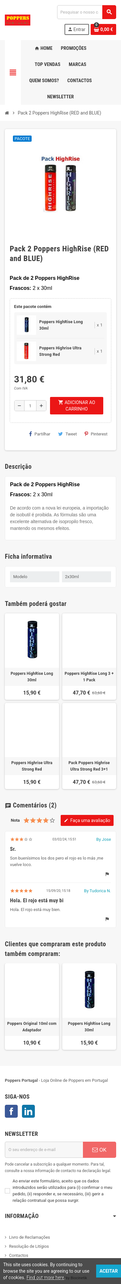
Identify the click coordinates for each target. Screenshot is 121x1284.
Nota (15, 820)
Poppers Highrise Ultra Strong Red (31, 766)
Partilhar (39, 433)
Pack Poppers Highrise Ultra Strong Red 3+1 (89, 766)
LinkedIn (28, 1111)
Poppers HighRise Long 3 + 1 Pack (89, 676)
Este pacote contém (33, 306)
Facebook (11, 1111)
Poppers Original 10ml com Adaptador (31, 1026)
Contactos (18, 1255)
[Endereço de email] (44, 1150)
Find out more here (45, 1277)
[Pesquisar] (86, 12)
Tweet (67, 433)
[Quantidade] (30, 406)
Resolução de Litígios (29, 1246)
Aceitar (108, 1271)
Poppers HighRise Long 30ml (32, 676)
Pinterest (96, 433)
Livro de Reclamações (29, 1237)
